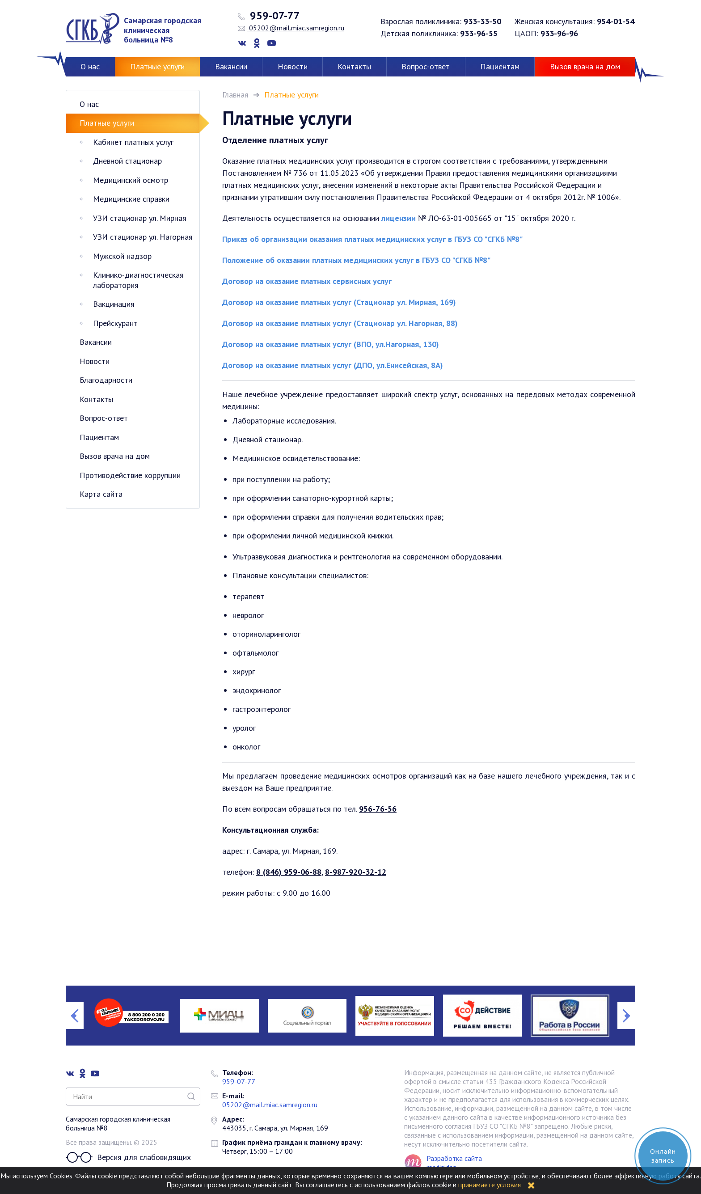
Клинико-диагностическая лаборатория (138, 280)
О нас (90, 66)
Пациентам (499, 66)
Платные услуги (157, 66)
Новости (293, 66)
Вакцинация (114, 304)
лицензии (397, 218)
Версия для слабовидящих (128, 1157)
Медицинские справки (131, 199)
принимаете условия (489, 1184)
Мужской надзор (122, 256)
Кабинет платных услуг (133, 142)
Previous (75, 1015)
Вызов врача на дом (585, 66)
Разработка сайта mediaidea (454, 1163)
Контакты (354, 66)
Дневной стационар (127, 161)
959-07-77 (269, 15)
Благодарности (106, 380)
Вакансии (231, 66)
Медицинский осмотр (130, 180)
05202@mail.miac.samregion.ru (291, 27)
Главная (235, 94)
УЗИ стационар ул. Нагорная (143, 237)
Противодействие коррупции (130, 475)
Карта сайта (101, 494)
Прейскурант (115, 323)
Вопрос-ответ (425, 66)
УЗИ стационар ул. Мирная (139, 218)
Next (626, 1015)
